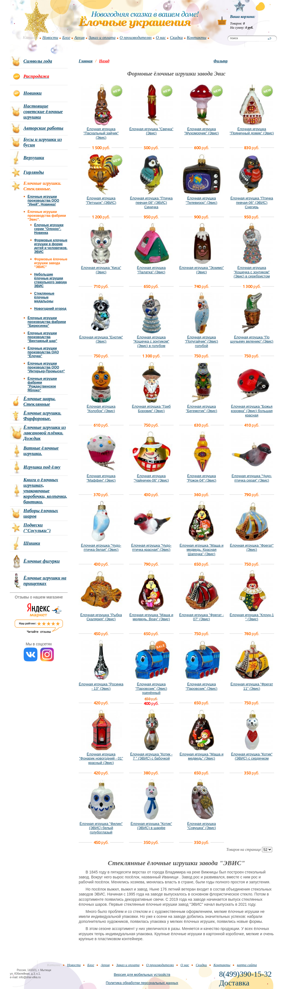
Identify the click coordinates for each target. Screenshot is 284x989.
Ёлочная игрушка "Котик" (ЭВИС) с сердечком (251, 756)
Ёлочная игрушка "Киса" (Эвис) (101, 270)
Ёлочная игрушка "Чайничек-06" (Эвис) (151, 478)
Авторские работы (43, 128)
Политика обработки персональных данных (142, 983)
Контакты (196, 37)
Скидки (176, 37)
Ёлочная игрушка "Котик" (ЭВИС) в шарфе (151, 826)
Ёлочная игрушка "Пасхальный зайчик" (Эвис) (101, 133)
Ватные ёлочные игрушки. (41, 450)
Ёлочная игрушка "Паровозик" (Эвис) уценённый (151, 688)
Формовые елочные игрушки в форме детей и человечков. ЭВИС (50, 246)
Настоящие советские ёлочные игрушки (43, 111)
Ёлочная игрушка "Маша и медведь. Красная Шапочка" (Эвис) (201, 549)
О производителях (136, 37)
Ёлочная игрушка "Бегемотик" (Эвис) (201, 408)
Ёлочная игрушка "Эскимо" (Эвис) (201, 270)
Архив (79, 37)
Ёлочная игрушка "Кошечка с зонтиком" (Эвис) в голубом (151, 341)
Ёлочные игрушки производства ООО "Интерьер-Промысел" (46, 367)
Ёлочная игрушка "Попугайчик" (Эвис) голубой (201, 341)
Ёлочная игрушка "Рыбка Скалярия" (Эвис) (101, 617)
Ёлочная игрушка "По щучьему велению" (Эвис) (251, 339)
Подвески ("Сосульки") (37, 527)
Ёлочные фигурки (41, 561)
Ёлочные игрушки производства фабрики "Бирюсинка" (47, 322)
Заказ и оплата (102, 37)
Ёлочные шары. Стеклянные (39, 401)
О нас (161, 37)
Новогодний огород (50, 309)
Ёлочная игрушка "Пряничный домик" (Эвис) (252, 131)
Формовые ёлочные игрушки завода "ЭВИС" (50, 263)
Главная (85, 61)
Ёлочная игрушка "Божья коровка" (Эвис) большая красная (252, 410)
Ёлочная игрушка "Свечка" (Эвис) (151, 131)
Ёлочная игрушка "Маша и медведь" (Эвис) (201, 756)
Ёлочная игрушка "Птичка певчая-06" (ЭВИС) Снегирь (251, 202)
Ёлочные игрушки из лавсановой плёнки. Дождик (44, 433)
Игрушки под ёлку (42, 467)
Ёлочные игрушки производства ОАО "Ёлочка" (43, 352)
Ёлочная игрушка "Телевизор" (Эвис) (201, 200)
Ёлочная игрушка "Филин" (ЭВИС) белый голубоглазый (101, 828)
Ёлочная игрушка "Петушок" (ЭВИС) (101, 200)
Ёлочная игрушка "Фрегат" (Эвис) (252, 547)
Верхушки (33, 157)
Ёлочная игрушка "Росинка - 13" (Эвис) (101, 686)
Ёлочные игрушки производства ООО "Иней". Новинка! (43, 200)
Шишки (31, 543)
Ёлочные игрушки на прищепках (44, 580)
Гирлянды (33, 172)
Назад (104, 61)
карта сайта (247, 965)
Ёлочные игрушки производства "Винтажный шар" (42, 337)
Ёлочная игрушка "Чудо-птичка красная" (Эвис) (151, 547)
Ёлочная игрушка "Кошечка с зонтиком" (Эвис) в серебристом (252, 272)
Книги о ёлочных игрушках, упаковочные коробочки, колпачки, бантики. (45, 490)
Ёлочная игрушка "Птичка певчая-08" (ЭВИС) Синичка (151, 202)
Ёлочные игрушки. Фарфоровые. (42, 415)
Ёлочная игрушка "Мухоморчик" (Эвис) (201, 131)
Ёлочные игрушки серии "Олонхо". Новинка (49, 229)
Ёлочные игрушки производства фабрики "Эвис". (47, 215)
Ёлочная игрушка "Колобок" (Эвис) (101, 408)
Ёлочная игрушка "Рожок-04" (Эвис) (201, 478)
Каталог (30, 37)
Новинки (32, 93)
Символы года (37, 61)
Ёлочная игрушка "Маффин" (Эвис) (101, 478)
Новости (50, 37)
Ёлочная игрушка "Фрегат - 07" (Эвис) (201, 617)
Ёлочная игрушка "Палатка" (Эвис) (151, 270)
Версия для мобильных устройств (142, 974)
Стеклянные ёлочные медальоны (44, 297)
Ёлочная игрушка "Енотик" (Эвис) (101, 339)
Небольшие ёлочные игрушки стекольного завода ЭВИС (50, 280)
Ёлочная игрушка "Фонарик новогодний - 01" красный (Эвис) (101, 758)
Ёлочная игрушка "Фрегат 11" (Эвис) (252, 686)
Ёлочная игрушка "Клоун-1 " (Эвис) (252, 617)
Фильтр (221, 61)
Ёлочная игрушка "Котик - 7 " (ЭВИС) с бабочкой (151, 756)
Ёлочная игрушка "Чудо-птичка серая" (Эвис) (251, 478)
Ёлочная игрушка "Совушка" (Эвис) (201, 826)
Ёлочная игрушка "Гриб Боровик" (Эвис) (151, 408)
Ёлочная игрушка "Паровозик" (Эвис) (201, 686)
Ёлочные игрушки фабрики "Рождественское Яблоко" (42, 384)
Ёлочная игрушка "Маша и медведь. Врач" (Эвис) (151, 617)
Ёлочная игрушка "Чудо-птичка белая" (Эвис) (101, 547)
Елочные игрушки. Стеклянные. (42, 186)
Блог (66, 37)
